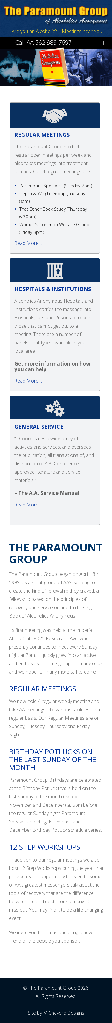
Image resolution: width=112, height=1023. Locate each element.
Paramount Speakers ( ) (55, 186)
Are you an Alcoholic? (34, 31)
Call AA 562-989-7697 (43, 42)
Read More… (28, 243)
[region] (56, 66)
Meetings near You (82, 31)
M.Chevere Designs (63, 1013)
